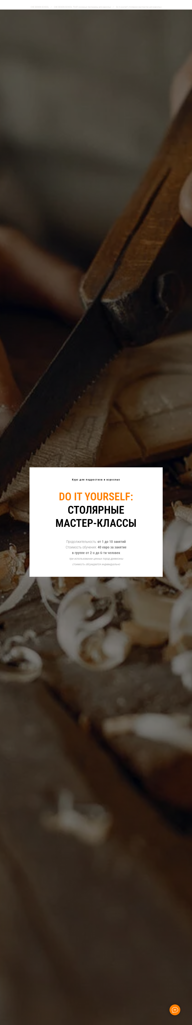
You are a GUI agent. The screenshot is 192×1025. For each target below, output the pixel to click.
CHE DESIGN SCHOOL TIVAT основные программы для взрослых (82, 7)
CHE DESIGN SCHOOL (40, 7)
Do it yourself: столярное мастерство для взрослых (139, 7)
